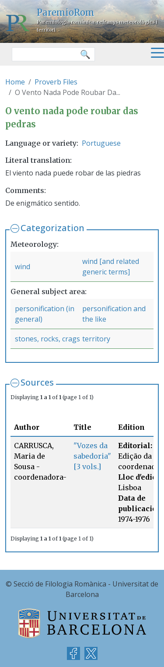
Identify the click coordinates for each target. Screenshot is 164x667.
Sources (37, 382)
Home (15, 82)
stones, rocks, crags (47, 339)
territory (96, 339)
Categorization (52, 228)
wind (22, 266)
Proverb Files (56, 82)
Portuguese (101, 143)
